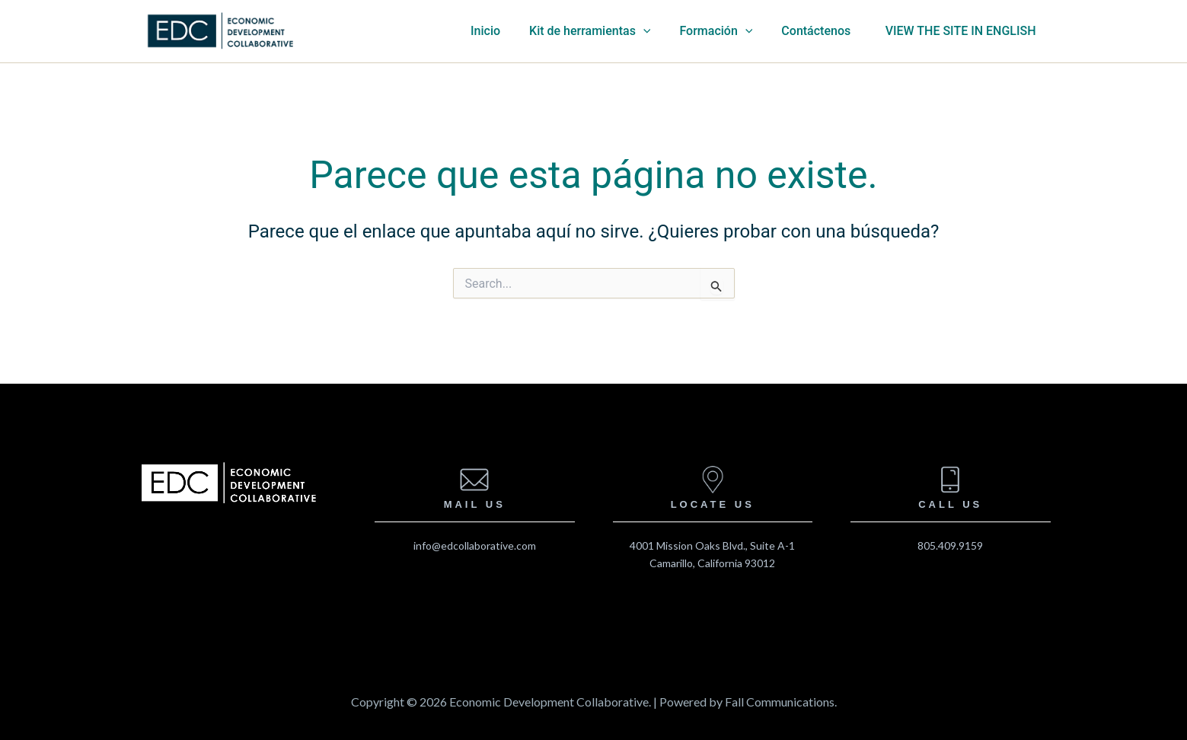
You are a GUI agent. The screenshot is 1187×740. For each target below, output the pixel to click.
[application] (664, 31)
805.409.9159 (950, 545)
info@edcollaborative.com (474, 545)
